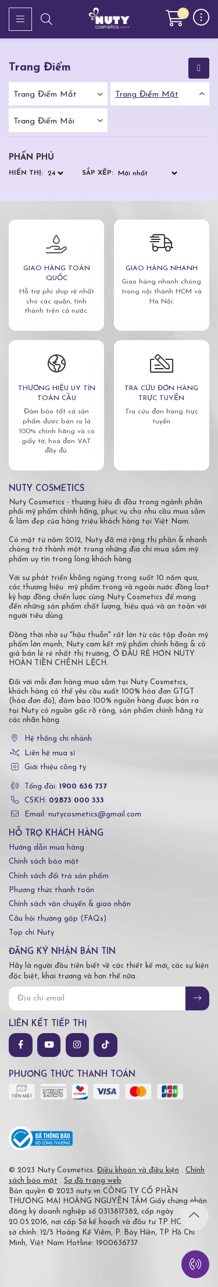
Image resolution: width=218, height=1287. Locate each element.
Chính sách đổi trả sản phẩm (59, 876)
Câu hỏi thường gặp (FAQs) (57, 918)
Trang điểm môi (43, 121)
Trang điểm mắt (45, 94)
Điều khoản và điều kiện (138, 1170)
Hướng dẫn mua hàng (46, 847)
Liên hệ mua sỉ (49, 753)
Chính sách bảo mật (44, 861)
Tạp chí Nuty (31, 932)
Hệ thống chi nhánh (58, 738)
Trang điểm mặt (146, 94)
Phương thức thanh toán (51, 890)
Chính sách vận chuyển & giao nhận (70, 904)
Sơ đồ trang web (92, 1181)
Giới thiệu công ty (55, 767)
